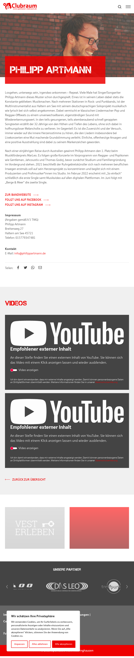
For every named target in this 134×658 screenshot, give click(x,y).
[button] (119, 6)
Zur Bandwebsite (21, 195)
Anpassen (19, 644)
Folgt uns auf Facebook (26, 200)
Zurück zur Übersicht (25, 480)
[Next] (127, 588)
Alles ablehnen (40, 644)
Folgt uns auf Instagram (27, 205)
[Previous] (6, 588)
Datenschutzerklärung (106, 382)
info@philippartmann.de (30, 253)
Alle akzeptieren (63, 644)
